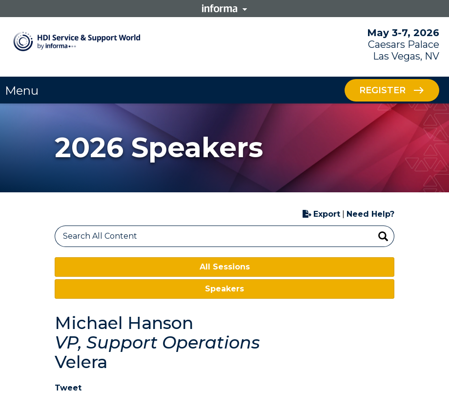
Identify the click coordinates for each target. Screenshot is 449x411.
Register (382, 89)
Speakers (224, 288)
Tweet (68, 387)
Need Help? (370, 214)
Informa (224, 8)
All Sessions (225, 266)
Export (321, 214)
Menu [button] (22, 90)
